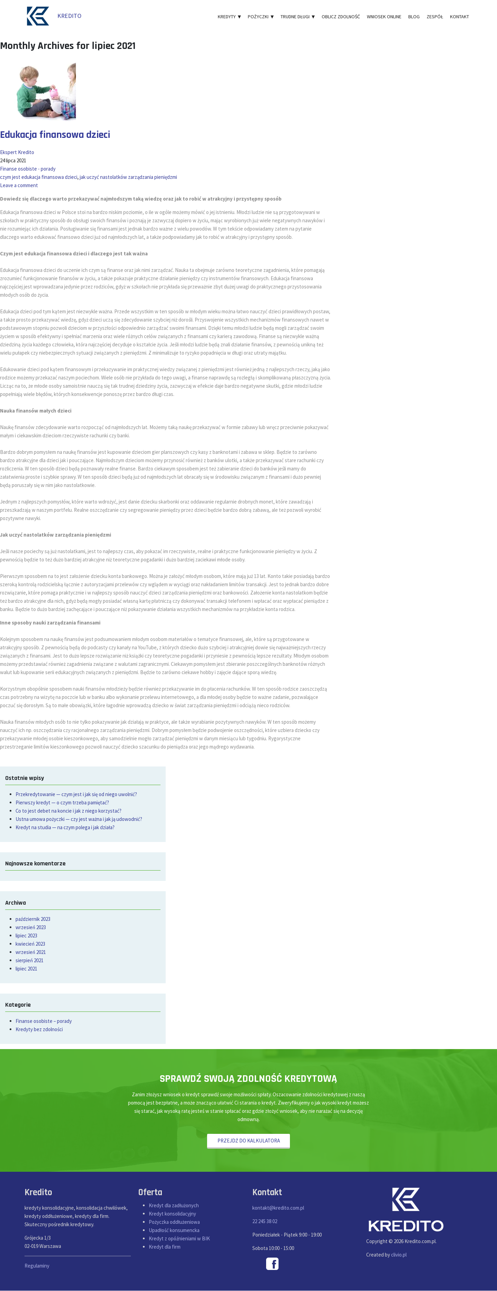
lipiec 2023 (26, 935)
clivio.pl (399, 1255)
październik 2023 (33, 919)
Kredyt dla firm (165, 1246)
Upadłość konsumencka (174, 1230)
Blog (414, 16)
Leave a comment (19, 185)
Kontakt (459, 16)
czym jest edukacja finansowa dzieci (38, 177)
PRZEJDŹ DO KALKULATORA (248, 1140)
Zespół (435, 16)
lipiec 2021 (26, 968)
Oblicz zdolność (341, 16)
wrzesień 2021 (31, 952)
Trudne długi (298, 16)
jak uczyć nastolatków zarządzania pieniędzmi (128, 177)
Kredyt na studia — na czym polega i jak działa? (65, 827)
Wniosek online (384, 16)
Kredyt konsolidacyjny (172, 1213)
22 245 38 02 (264, 1221)
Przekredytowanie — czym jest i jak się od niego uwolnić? (76, 794)
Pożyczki (261, 16)
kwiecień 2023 (30, 944)
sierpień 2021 (29, 960)
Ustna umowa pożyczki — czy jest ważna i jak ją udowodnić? (79, 819)
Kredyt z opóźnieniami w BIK (179, 1238)
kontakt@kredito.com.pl (278, 1208)
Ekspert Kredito (17, 152)
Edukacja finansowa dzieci (56, 134)
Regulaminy (37, 1266)
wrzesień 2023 (31, 927)
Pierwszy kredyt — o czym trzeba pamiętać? (62, 802)
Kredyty (229, 16)
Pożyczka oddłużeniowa (174, 1222)
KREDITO (53, 16)
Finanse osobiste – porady (44, 1021)
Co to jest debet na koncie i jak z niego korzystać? (69, 810)
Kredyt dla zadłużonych (174, 1205)
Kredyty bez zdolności (39, 1029)
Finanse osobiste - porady (28, 168)
